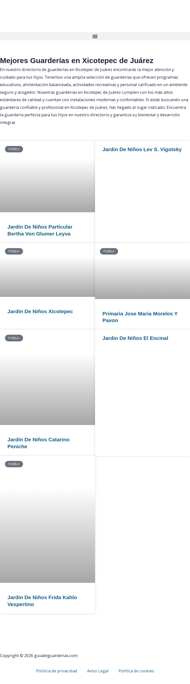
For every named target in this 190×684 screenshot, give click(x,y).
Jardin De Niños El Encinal (135, 338)
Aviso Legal (98, 671)
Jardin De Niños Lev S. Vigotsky (142, 149)
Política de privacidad (56, 671)
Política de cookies (136, 671)
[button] (95, 36)
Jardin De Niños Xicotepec (40, 311)
